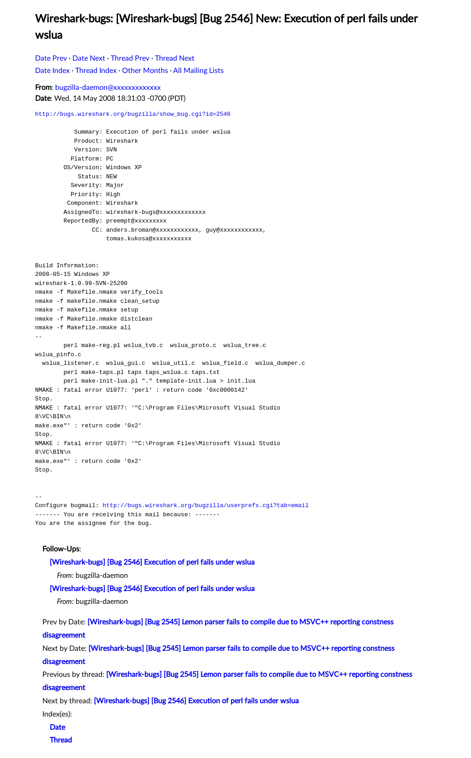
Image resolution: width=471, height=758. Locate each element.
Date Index (52, 70)
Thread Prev (130, 58)
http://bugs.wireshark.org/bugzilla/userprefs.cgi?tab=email (205, 505)
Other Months (145, 70)
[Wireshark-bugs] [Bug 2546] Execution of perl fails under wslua (152, 562)
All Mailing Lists (198, 70)
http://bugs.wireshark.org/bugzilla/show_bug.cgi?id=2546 (132, 114)
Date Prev (51, 58)
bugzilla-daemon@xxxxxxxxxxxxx (108, 87)
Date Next (88, 58)
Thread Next (175, 58)
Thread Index (96, 70)
